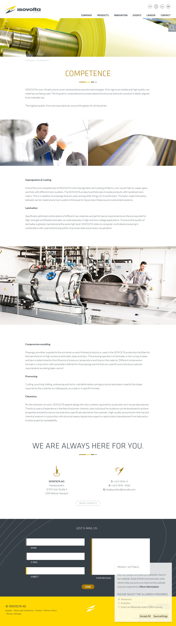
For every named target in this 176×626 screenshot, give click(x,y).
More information (149, 586)
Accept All (145, 616)
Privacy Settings (14, 614)
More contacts (88, 503)
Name (34, 548)
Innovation (120, 15)
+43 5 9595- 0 (120, 481)
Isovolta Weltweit (156, 4)
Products (103, 15)
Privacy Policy (50, 610)
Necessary (126, 599)
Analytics (125, 603)
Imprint (9, 610)
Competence (43, 60)
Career (151, 15)
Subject (35, 576)
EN (150, 6)
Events (137, 15)
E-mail (34, 562)
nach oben (90, 608)
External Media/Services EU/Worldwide (141, 607)
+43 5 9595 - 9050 (120, 485)
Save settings (160, 616)
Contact (165, 15)
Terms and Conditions (23, 610)
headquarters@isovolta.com (120, 489)
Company (86, 15)
